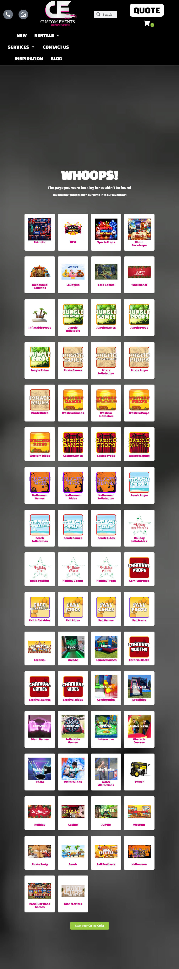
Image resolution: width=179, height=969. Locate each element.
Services (21, 47)
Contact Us (56, 47)
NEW (22, 36)
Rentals (47, 36)
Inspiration (28, 59)
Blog (56, 59)
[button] (147, 10)
